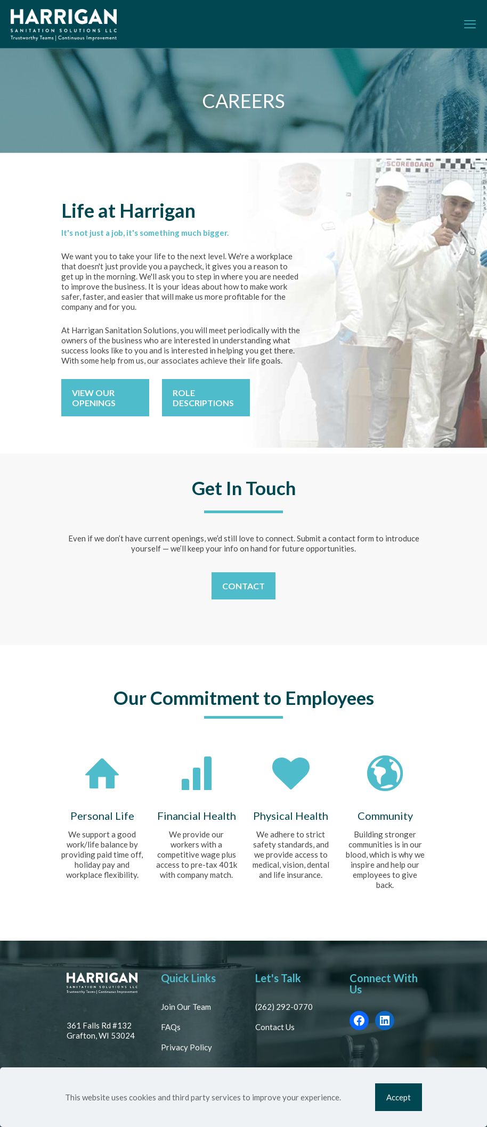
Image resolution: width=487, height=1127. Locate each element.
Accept (398, 1097)
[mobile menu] (470, 24)
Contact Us (275, 1027)
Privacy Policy (186, 1047)
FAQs (171, 1027)
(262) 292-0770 (284, 1006)
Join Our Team (186, 1006)
